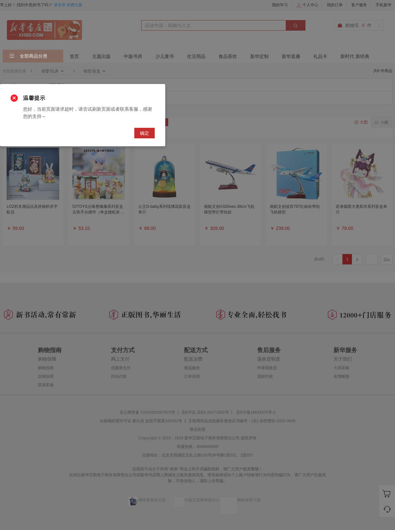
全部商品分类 (28, 56)
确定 (144, 133)
